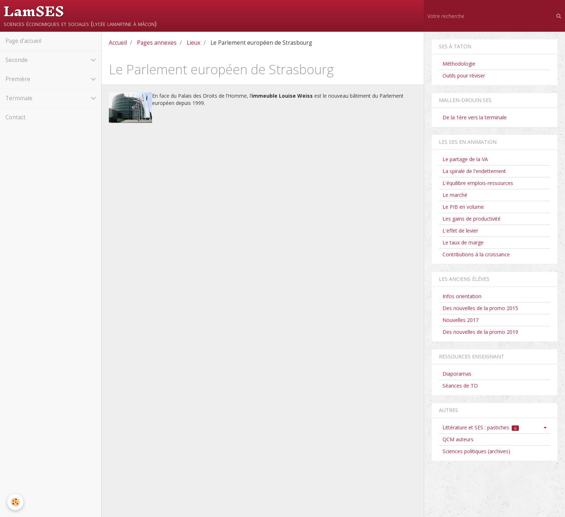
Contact (15, 117)
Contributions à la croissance (476, 254)
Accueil (118, 43)
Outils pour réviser (463, 75)
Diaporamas (456, 373)
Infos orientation (461, 296)
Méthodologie (458, 63)
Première (17, 79)
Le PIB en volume (463, 206)
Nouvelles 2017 (460, 320)
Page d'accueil (23, 41)
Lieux (193, 43)
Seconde (16, 60)
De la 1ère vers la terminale (474, 117)
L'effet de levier (460, 230)
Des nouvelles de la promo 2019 (480, 331)
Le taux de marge (463, 242)
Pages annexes (157, 43)
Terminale (18, 98)
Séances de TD (460, 385)
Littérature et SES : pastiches (480, 427)
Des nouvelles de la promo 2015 (480, 308)
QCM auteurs (457, 439)
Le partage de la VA (465, 159)
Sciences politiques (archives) (476, 451)
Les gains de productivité (471, 218)
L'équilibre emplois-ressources (477, 183)
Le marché (454, 194)
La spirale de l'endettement (474, 171)
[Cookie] (15, 502)
